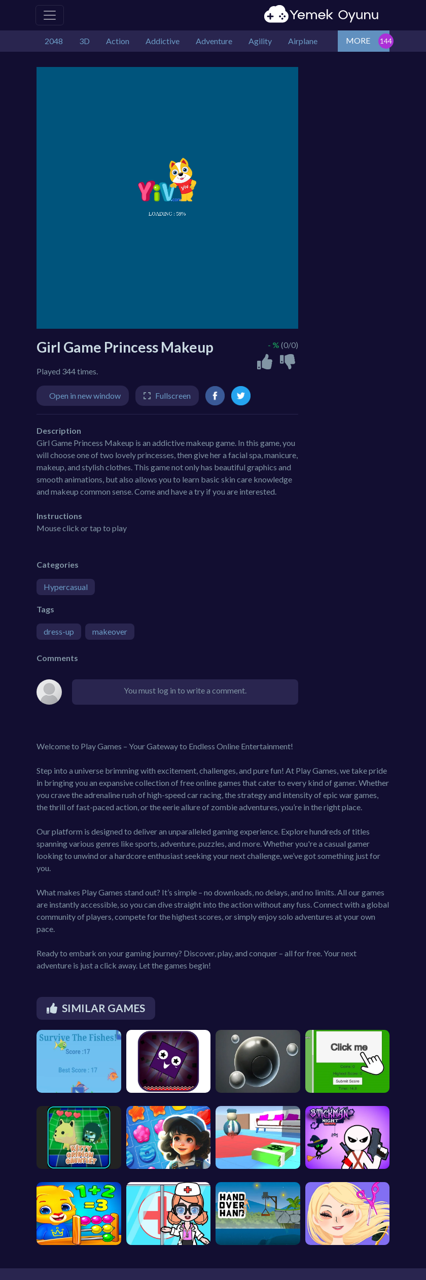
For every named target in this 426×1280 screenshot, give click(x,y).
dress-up (59, 631)
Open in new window (85, 395)
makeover (109, 631)
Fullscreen (173, 395)
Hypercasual (66, 587)
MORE (358, 40)
